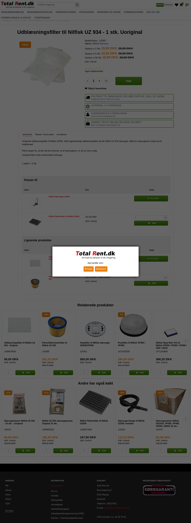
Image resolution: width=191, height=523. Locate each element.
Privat (88, 269)
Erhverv (101, 269)
